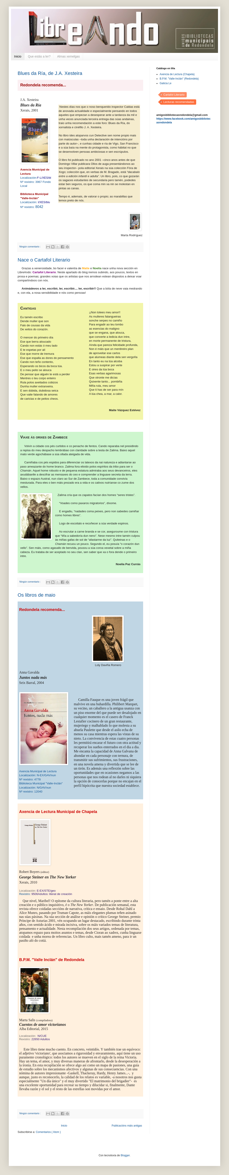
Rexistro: (45, 894)
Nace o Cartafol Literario (44, 260)
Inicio (17, 56)
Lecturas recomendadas (178, 102)
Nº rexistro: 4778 (30, 779)
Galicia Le (165, 83)
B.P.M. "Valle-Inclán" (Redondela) (179, 78)
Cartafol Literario (174, 94)
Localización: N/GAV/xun (35, 787)
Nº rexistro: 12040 (30, 791)
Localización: (35, 177)
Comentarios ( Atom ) (48, 1132)
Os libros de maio (36, 595)
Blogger (125, 1155)
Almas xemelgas (68, 56)
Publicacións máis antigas (127, 1125)
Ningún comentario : (30, 246)
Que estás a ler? (39, 56)
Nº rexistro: (31, 207)
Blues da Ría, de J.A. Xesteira (50, 73)
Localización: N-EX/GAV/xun (37, 775)
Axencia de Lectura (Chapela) (177, 74)
